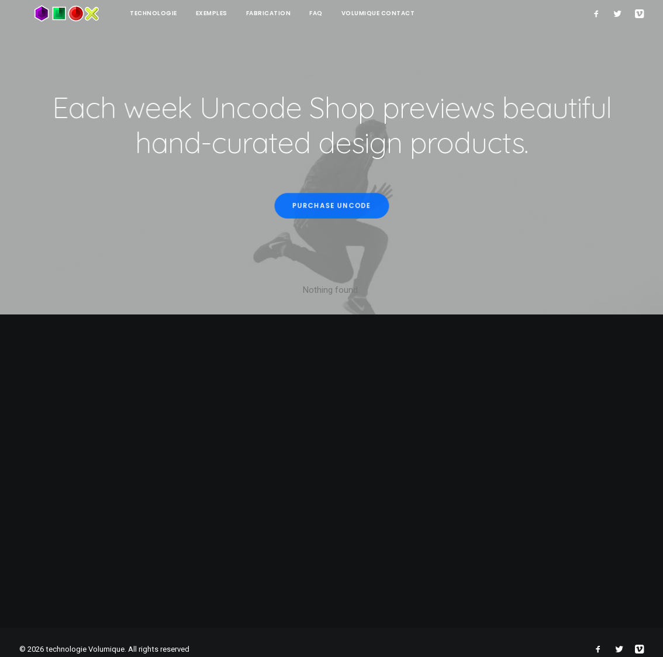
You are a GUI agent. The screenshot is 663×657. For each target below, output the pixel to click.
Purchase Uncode (331, 206)
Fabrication (238, 13)
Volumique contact (348, 13)
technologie (123, 13)
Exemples (181, 13)
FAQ (285, 13)
